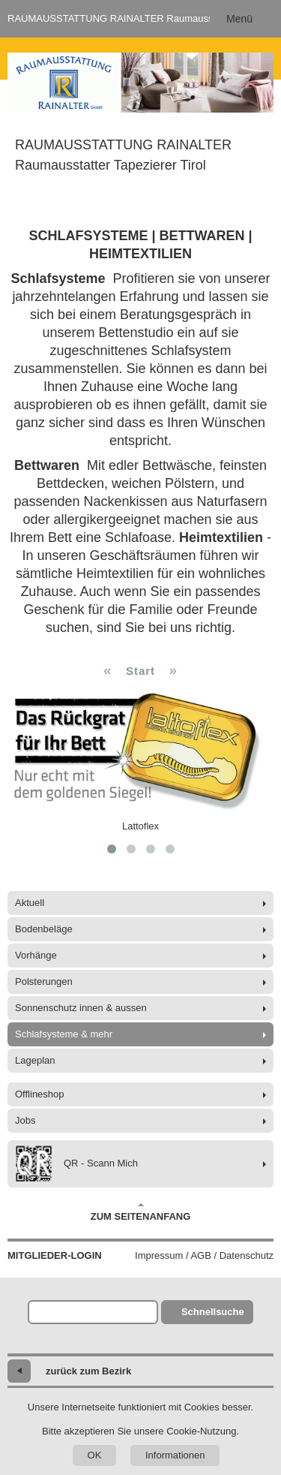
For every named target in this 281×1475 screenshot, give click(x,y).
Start (140, 670)
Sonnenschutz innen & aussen (81, 1007)
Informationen (175, 1455)
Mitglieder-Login (54, 1255)
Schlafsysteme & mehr (63, 1034)
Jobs (25, 1120)
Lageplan (35, 1060)
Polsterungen (44, 981)
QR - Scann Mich (76, 1163)
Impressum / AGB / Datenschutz (204, 1255)
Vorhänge (36, 955)
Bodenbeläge (44, 929)
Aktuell (29, 902)
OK (95, 1455)
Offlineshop (39, 1094)
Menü (239, 19)
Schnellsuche (212, 1311)
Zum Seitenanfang (141, 1212)
